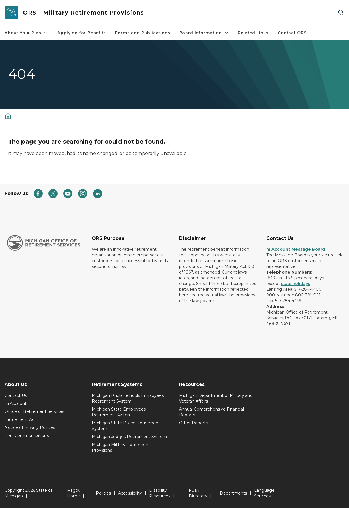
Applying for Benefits (81, 32)
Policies (103, 493)
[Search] (341, 12)
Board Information (204, 32)
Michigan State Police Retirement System (126, 425)
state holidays (295, 283)
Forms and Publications (142, 32)
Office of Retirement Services (34, 411)
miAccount (16, 403)
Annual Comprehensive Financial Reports (211, 412)
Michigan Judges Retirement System (129, 436)
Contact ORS (292, 32)
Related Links (253, 32)
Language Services (264, 493)
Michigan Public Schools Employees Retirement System (128, 398)
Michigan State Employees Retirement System (119, 412)
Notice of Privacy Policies (30, 427)
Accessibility (130, 493)
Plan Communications (27, 435)
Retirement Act (20, 419)
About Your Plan (26, 32)
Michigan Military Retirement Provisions (121, 447)
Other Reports (193, 422)
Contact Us (16, 395)
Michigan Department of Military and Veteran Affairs (216, 398)
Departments (233, 493)
